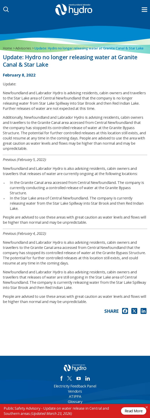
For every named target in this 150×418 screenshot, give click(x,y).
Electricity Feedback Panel (75, 386)
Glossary (75, 401)
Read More (134, 410)
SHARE (111, 311)
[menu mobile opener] (144, 9)
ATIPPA (75, 396)
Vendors (75, 391)
